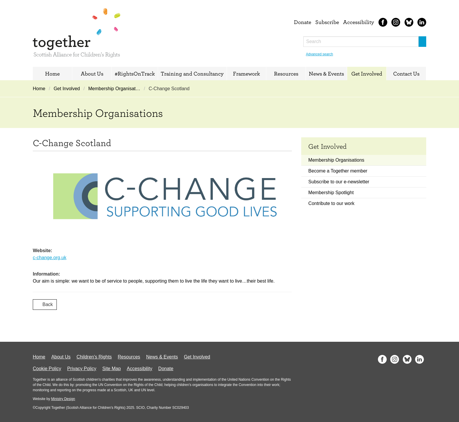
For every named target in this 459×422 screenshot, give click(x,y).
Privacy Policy (81, 368)
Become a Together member (337, 170)
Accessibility (358, 22)
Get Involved (366, 73)
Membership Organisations (336, 160)
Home (52, 73)
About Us (92, 73)
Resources (286, 73)
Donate (302, 22)
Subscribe (327, 22)
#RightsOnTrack (135, 73)
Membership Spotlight (331, 192)
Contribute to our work (331, 203)
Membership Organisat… (114, 88)
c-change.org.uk (49, 257)
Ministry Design (63, 399)
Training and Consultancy (192, 73)
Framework (246, 73)
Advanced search (319, 54)
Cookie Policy (47, 368)
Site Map (111, 368)
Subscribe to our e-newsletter (338, 181)
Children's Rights (94, 356)
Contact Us (406, 73)
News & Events (326, 73)
